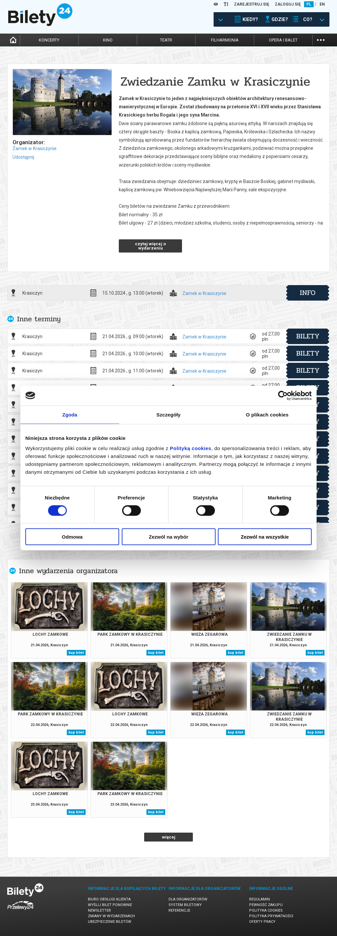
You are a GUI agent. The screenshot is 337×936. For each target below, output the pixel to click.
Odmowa (72, 537)
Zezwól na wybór (168, 537)
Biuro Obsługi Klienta (109, 899)
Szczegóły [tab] (168, 414)
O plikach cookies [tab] (267, 414)
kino (108, 40)
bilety (308, 336)
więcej (168, 837)
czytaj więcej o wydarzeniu (150, 246)
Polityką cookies (190, 448)
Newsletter (99, 910)
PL (308, 4)
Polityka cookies (266, 910)
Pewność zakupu (266, 905)
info (308, 292)
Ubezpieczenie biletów (109, 922)
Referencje (179, 910)
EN (322, 4)
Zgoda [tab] (69, 414)
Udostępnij (23, 157)
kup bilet (76, 653)
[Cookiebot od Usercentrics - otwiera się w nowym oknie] (283, 395)
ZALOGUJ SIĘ (288, 4)
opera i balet (283, 40)
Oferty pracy (262, 922)
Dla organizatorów (187, 899)
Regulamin (259, 899)
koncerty (49, 40)
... (320, 39)
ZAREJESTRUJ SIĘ (251, 4)
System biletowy (185, 905)
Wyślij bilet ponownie (110, 905)
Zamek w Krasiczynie (35, 148)
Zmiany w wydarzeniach (111, 916)
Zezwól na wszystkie (265, 537)
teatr (166, 40)
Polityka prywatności (271, 916)
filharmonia (225, 40)
